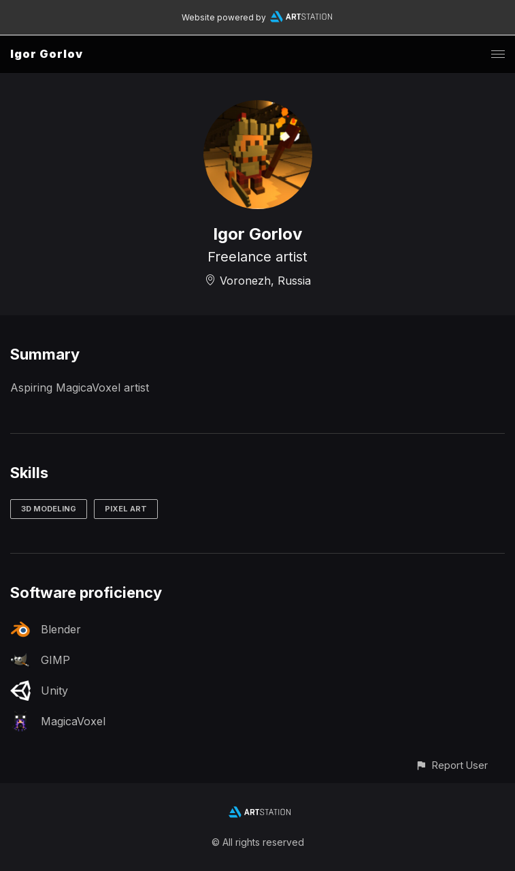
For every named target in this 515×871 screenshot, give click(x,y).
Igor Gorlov (46, 54)
